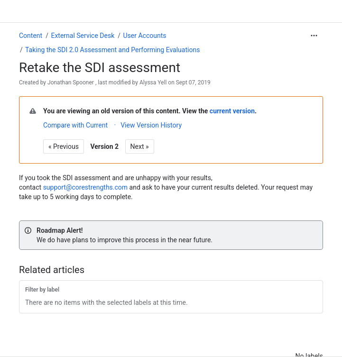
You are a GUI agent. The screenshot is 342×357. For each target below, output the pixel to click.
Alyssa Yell (152, 82)
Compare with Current (75, 125)
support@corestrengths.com (85, 187)
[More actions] (314, 35)
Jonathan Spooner (70, 82)
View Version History (151, 125)
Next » (139, 146)
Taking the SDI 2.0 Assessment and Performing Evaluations (112, 50)
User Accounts (144, 35)
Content (30, 35)
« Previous (63, 146)
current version (232, 111)
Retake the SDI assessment (99, 67)
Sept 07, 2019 (193, 82)
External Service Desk (82, 35)
